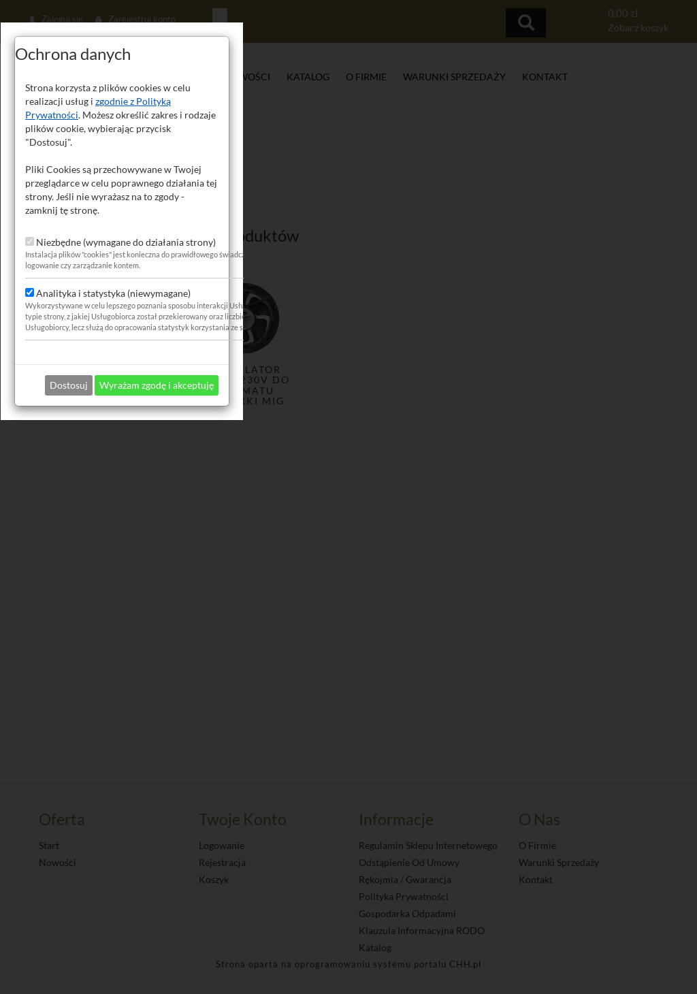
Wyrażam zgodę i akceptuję (383, 625)
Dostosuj (295, 625)
